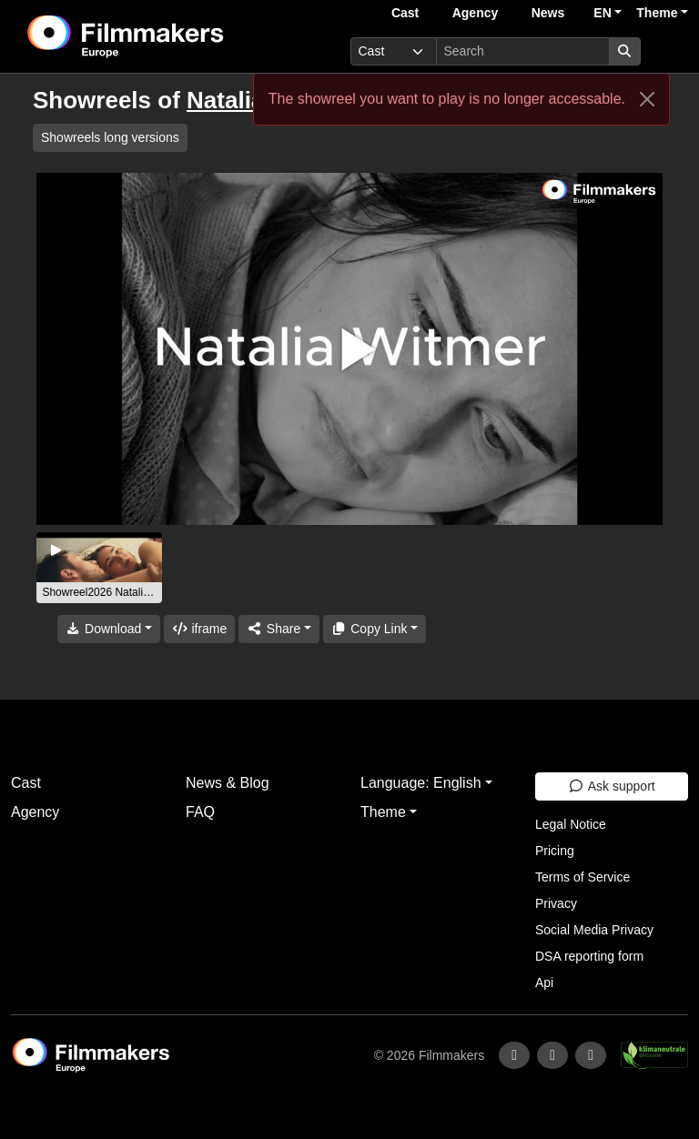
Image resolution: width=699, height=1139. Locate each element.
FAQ (200, 812)
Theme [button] (656, 12)
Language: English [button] (420, 783)
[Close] (647, 99)
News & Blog (227, 783)
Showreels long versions (110, 137)
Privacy (556, 903)
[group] (99, 567)
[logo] (170, 36)
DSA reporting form (589, 956)
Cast (405, 12)
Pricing (554, 850)
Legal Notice (570, 824)
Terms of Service (582, 877)
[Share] (278, 629)
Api (544, 982)
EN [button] (602, 12)
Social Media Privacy (594, 929)
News (548, 12)
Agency (475, 12)
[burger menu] (668, 51)
